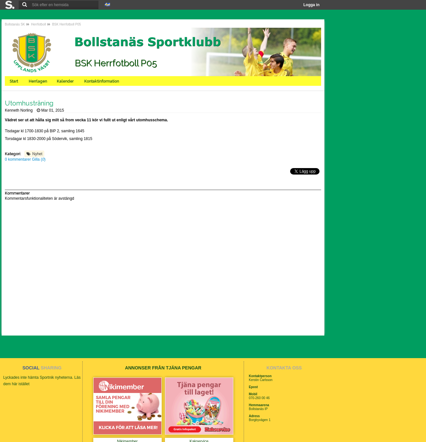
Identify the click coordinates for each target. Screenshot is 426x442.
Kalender (66, 81)
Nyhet (37, 154)
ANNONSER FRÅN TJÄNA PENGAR (163, 367)
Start (14, 81)
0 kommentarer (18, 159)
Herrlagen (38, 81)
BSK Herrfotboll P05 (66, 24)
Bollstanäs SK (15, 24)
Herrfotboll (38, 24)
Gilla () (39, 159)
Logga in (311, 5)
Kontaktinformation (102, 81)
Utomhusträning (29, 103)
